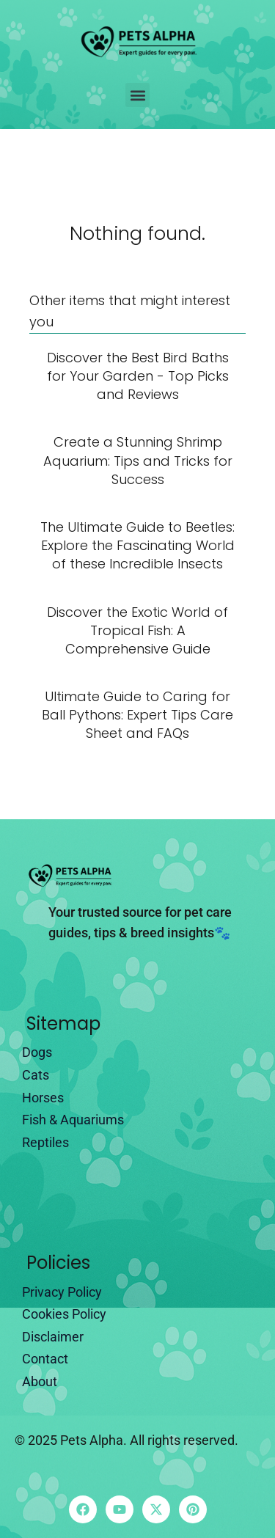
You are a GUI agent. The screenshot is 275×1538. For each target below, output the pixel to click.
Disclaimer (53, 1336)
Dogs (37, 1052)
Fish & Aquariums (73, 1119)
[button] (137, 95)
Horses (43, 1097)
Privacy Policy (62, 1292)
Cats (35, 1075)
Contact (45, 1358)
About (39, 1381)
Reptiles (45, 1142)
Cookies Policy (64, 1314)
